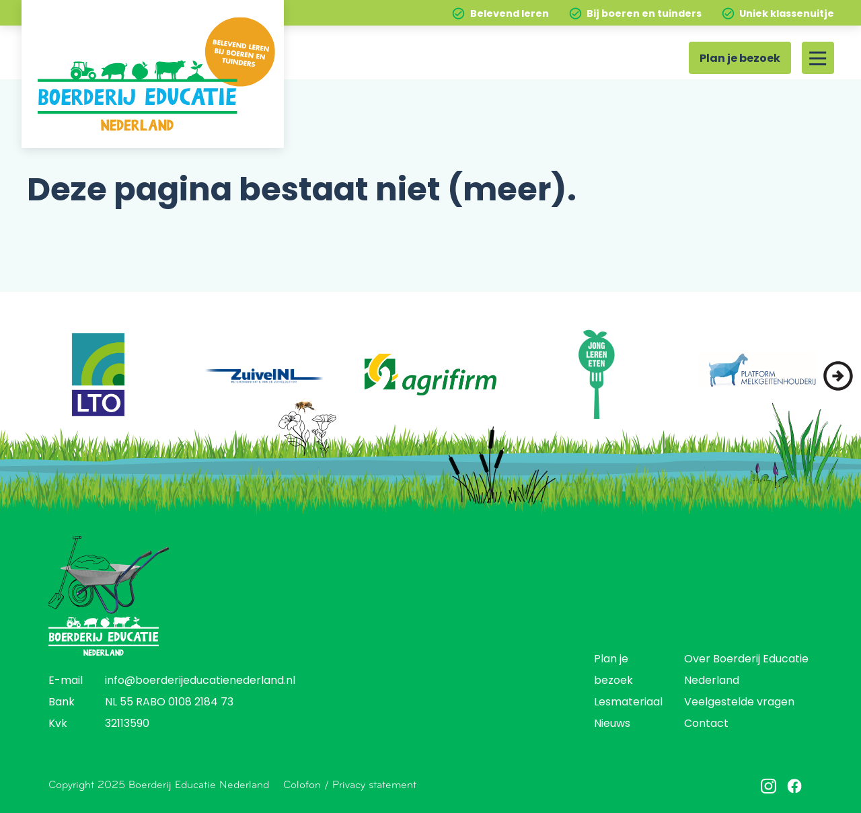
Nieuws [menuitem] (612, 724)
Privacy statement (374, 784)
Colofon (302, 784)
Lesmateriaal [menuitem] (628, 702)
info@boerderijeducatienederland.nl (200, 681)
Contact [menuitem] (706, 724)
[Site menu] (818, 58)
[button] (838, 376)
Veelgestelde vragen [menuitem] (739, 702)
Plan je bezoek (740, 59)
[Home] (153, 74)
